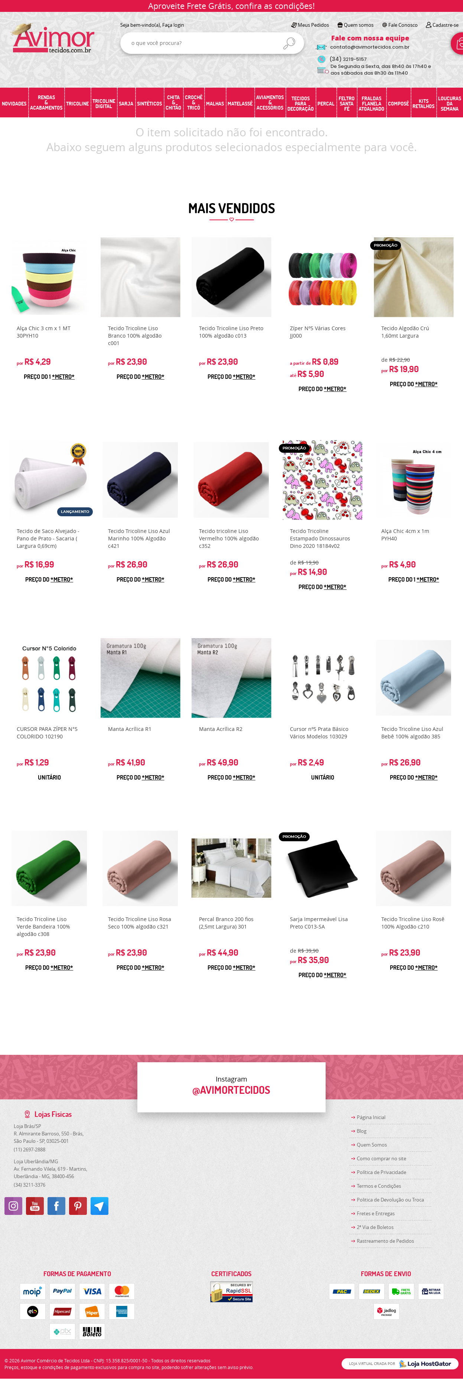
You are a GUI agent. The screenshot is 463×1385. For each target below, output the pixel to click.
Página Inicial (371, 1117)
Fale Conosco (403, 25)
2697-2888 (29, 1149)
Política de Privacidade (381, 1172)
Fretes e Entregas (376, 1213)
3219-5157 (348, 59)
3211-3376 (29, 1184)
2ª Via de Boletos (375, 1227)
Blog (361, 1131)
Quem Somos (372, 1144)
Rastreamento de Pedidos (385, 1241)
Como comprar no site (381, 1158)
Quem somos (359, 25)
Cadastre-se (446, 25)
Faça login (173, 25)
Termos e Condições (379, 1186)
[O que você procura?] (289, 43)
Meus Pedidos (313, 25)
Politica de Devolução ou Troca (390, 1199)
